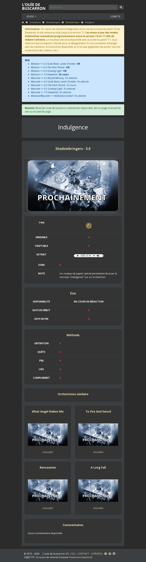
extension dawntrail (81, 557)
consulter (48, 452)
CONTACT (83, 553)
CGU (73, 553)
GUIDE (30, 16)
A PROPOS (97, 553)
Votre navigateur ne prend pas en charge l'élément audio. (89, 255)
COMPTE (115, 16)
